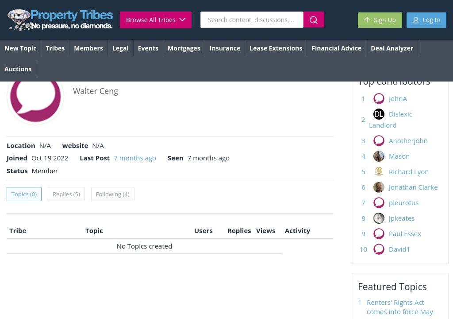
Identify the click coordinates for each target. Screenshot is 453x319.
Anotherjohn (408, 140)
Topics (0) (24, 194)
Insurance (225, 48)
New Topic (20, 48)
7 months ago (135, 157)
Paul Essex (405, 233)
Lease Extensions (276, 48)
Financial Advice (336, 48)
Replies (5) (66, 194)
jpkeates (402, 218)
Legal (120, 48)
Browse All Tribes (155, 20)
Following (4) (113, 194)
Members (88, 48)
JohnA (398, 98)
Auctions (17, 69)
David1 (399, 249)
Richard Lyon (409, 171)
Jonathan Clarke (413, 187)
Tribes (55, 48)
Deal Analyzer (392, 48)
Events (148, 48)
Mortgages (184, 48)
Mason (399, 156)
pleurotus (403, 202)
